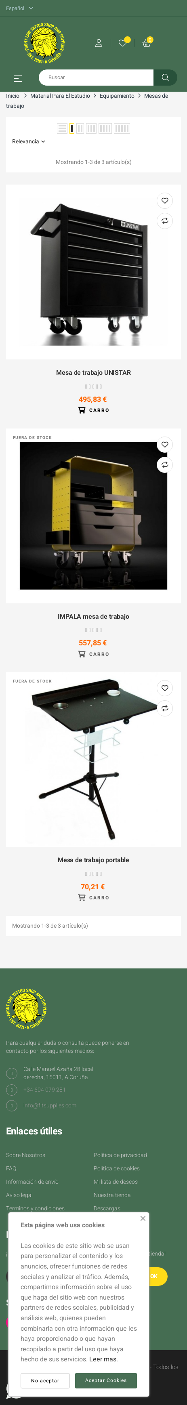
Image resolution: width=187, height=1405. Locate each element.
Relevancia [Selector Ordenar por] (28, 142)
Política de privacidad (120, 1155)
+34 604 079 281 (44, 1090)
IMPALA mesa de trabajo (93, 617)
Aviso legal (19, 1195)
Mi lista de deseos (116, 1182)
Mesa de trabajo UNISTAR (93, 373)
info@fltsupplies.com (49, 1105)
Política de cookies (117, 1168)
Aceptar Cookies (106, 1380)
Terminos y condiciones (35, 1208)
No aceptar (45, 1380)
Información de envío (32, 1182)
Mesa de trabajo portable (93, 860)
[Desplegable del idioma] (19, 8)
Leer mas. (103, 1359)
